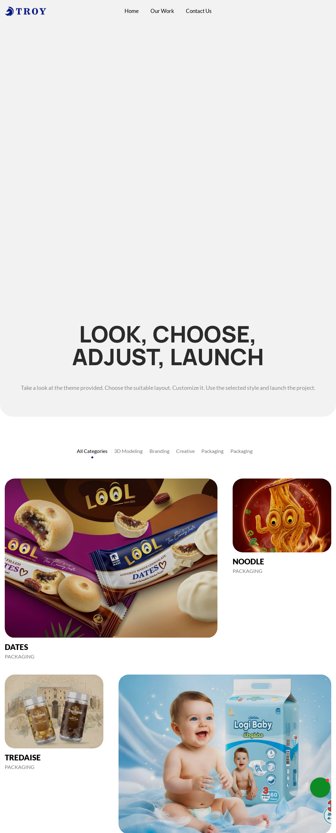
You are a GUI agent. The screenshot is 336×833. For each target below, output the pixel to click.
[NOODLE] (282, 526)
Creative (185, 451)
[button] (320, 787)
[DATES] (111, 569)
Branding (159, 451)
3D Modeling (128, 451)
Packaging (212, 451)
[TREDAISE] (54, 722)
